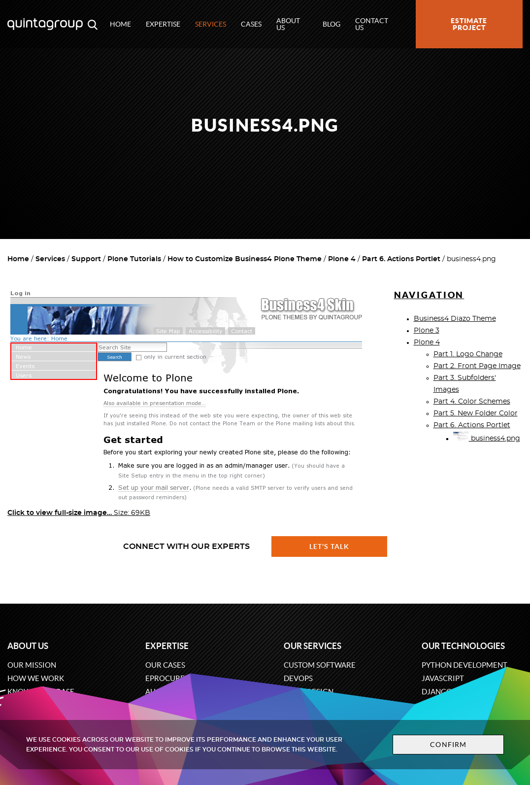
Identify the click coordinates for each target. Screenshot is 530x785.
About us (288, 24)
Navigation (429, 295)
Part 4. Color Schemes (471, 401)
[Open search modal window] (92, 24)
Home (120, 24)
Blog (331, 24)
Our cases (165, 665)
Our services (312, 646)
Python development (464, 665)
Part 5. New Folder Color (475, 413)
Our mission (31, 665)
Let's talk (329, 546)
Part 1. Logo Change (467, 354)
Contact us (371, 24)
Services (210, 24)
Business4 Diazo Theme (455, 318)
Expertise (163, 24)
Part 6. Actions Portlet (401, 259)
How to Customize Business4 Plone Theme (244, 259)
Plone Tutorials (134, 259)
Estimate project (469, 24)
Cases (251, 24)
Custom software (320, 665)
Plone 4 (342, 259)
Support (86, 259)
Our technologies (463, 646)
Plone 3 (426, 330)
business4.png (486, 438)
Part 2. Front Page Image (477, 366)
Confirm (448, 745)
